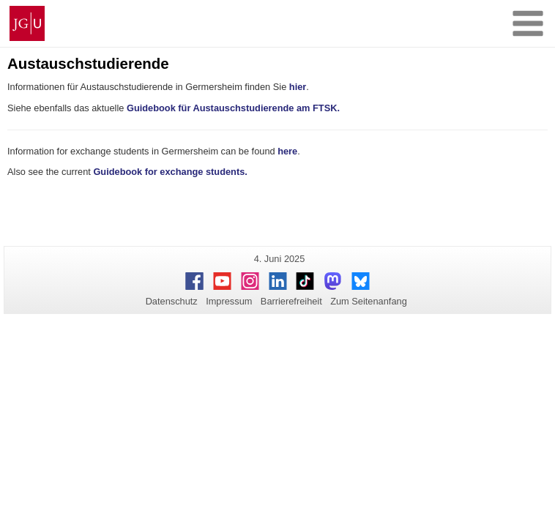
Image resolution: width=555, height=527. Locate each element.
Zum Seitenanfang (368, 301)
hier (297, 86)
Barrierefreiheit (291, 301)
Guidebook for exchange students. (170, 171)
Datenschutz (172, 301)
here (287, 151)
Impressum (229, 301)
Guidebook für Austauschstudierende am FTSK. (233, 107)
